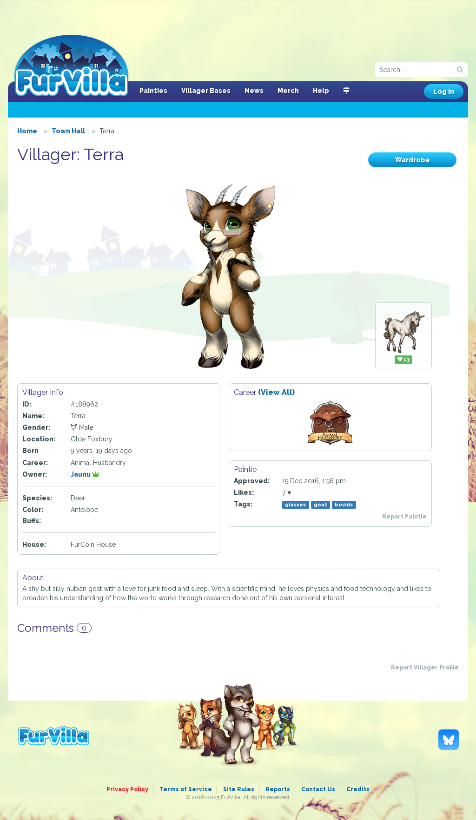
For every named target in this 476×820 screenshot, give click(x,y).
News (254, 90)
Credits (358, 789)
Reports (277, 789)
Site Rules (238, 789)
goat (320, 504)
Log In (443, 91)
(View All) (276, 392)
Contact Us (318, 789)
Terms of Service (185, 789)
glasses (295, 504)
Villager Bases (206, 90)
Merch (288, 90)
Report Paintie (404, 516)
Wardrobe (412, 160)
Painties (153, 90)
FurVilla (71, 66)
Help (321, 90)
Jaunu (85, 474)
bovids (344, 504)
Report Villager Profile (425, 667)
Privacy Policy (127, 789)
